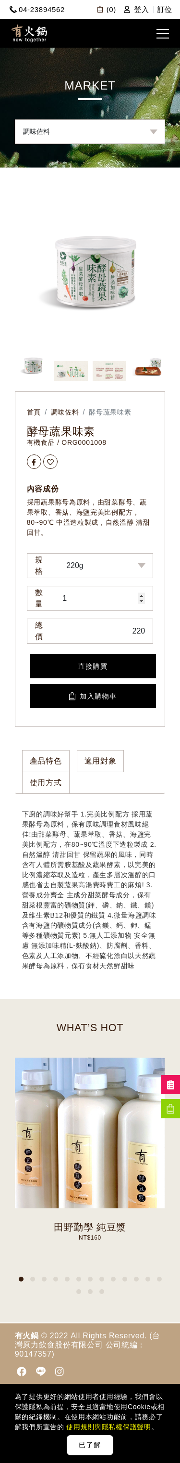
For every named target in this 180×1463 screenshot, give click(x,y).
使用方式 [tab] (46, 782)
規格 (39, 565)
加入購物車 (93, 696)
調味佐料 (65, 412)
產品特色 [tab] (46, 761)
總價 (39, 631)
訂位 (164, 9)
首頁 (34, 412)
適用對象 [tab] (100, 761)
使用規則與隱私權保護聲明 (107, 1427)
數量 (39, 598)
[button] (21, 1279)
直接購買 (93, 666)
